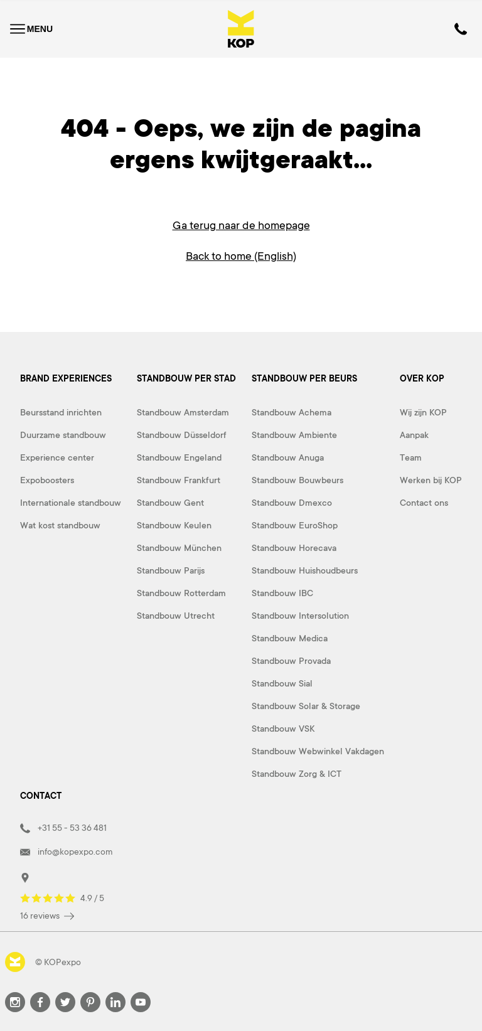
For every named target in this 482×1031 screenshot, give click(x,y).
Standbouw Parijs (171, 569)
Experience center (57, 456)
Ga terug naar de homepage (241, 225)
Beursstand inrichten (61, 411)
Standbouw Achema (291, 411)
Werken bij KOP (431, 479)
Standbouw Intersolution (300, 614)
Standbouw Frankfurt (178, 479)
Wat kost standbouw (60, 524)
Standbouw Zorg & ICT (296, 772)
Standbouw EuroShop (295, 524)
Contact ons (424, 501)
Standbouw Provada (291, 659)
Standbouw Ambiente (294, 434)
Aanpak (414, 434)
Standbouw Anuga (288, 456)
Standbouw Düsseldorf (182, 434)
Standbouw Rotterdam (181, 592)
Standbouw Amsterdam (183, 411)
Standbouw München (179, 547)
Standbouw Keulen (174, 524)
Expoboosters (47, 479)
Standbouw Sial (282, 682)
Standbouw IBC (282, 592)
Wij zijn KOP (423, 411)
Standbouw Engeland (179, 456)
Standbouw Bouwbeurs (297, 479)
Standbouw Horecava (294, 547)
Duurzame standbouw (63, 434)
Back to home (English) (241, 255)
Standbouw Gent (170, 501)
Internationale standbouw (70, 501)
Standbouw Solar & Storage (306, 705)
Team (411, 456)
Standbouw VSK (283, 727)
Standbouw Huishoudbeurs (305, 569)
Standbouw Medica (290, 637)
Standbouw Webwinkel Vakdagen (318, 750)
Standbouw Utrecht (176, 614)
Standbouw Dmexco (292, 501)
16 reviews (47, 914)
